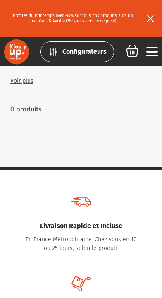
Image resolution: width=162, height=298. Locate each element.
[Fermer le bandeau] (150, 19)
